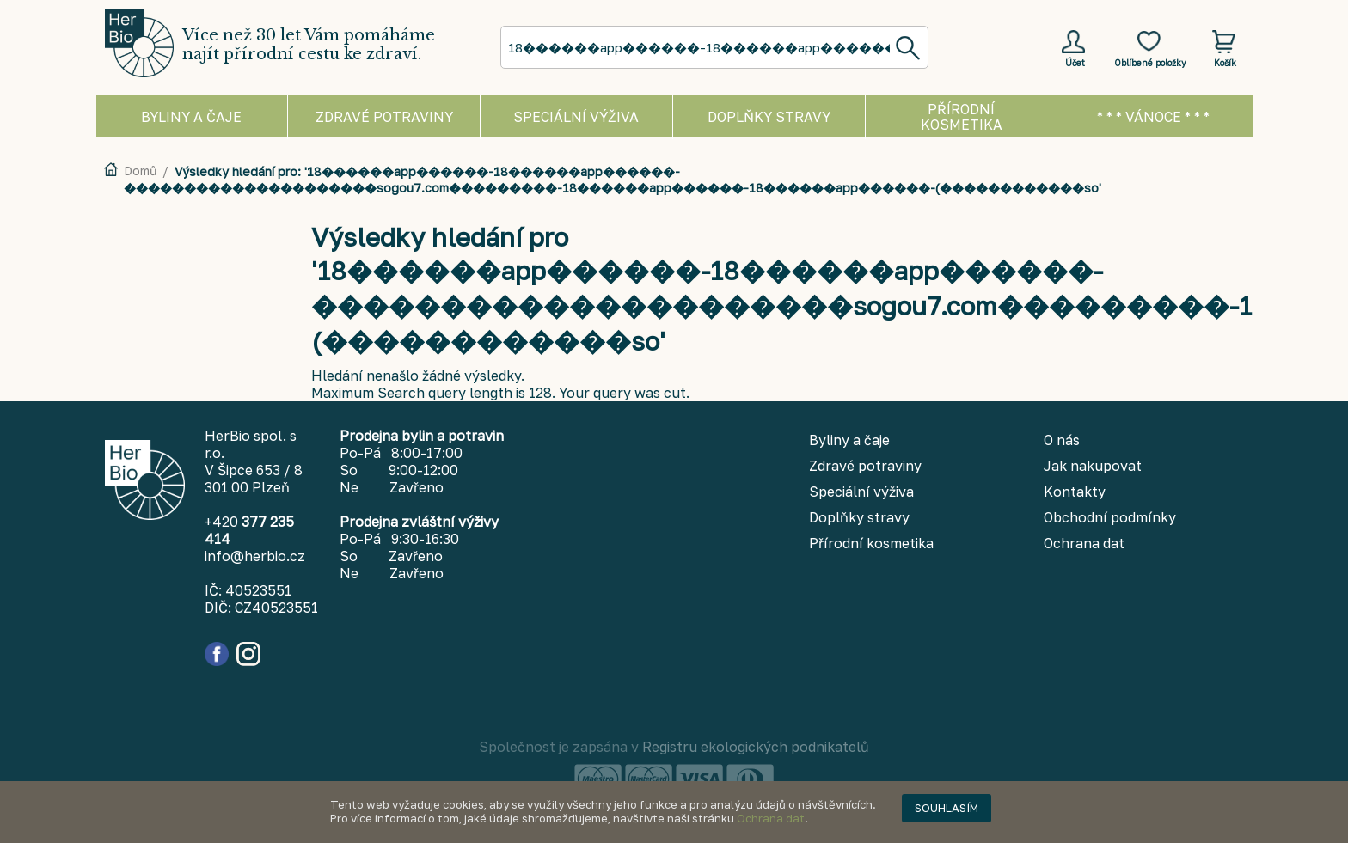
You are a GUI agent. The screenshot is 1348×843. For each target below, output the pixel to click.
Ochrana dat (771, 818)
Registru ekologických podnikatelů (755, 746)
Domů (140, 170)
